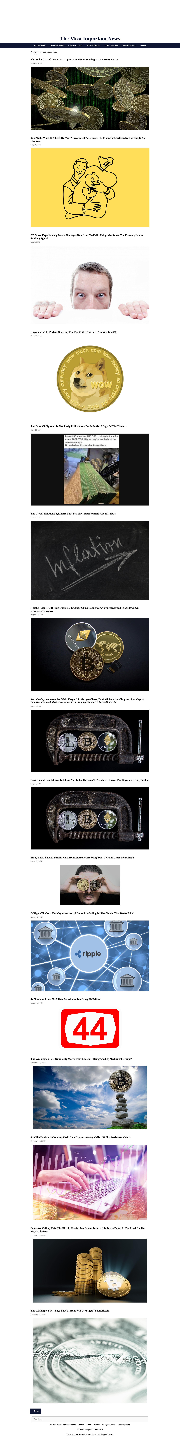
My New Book (39, 45)
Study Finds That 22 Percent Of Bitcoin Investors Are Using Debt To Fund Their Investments (82, 857)
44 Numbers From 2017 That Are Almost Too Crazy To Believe (65, 999)
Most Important (129, 45)
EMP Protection (111, 45)
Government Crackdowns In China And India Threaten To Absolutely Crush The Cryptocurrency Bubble (89, 779)
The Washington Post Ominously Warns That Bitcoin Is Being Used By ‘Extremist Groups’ (81, 1058)
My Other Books (56, 45)
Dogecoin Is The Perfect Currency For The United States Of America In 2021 (73, 332)
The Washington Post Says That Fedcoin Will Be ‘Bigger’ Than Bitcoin (70, 1310)
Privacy (97, 1425)
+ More (36, 1411)
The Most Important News (90, 39)
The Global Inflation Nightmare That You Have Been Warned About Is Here (73, 513)
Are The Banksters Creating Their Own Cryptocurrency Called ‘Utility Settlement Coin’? (81, 1137)
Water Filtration (93, 45)
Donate (143, 45)
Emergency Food (75, 45)
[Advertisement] (90, 18)
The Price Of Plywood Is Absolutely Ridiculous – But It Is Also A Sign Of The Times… (79, 426)
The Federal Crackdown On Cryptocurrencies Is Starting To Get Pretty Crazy (74, 59)
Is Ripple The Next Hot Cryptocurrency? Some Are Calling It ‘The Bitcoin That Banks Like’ (82, 913)
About (88, 1425)
